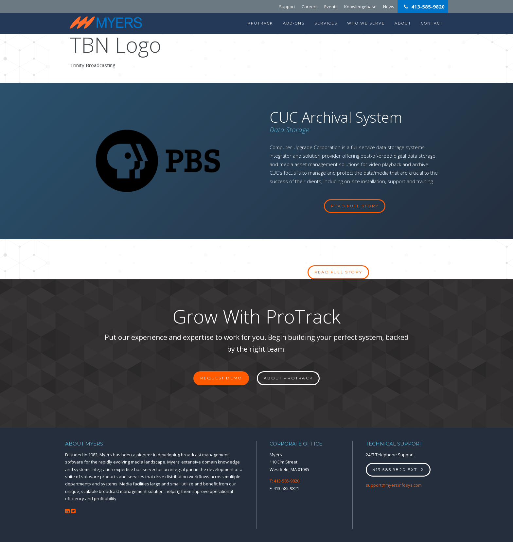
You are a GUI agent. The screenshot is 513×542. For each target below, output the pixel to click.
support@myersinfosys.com (394, 485)
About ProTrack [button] (288, 378)
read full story (355, 205)
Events (331, 6)
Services (325, 23)
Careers (310, 6)
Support (287, 6)
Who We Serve (366, 23)
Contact (432, 23)
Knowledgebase (360, 6)
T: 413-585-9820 (284, 481)
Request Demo (221, 378)
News (388, 6)
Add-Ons (294, 23)
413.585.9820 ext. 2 (398, 469)
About (403, 23)
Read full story (338, 272)
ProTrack (260, 23)
